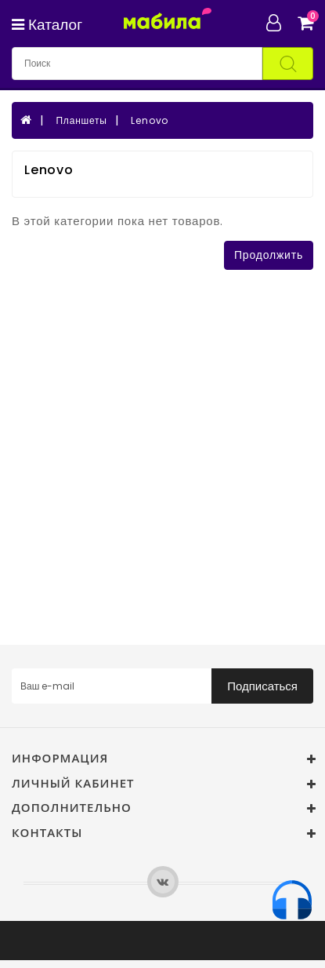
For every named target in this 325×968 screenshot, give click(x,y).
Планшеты (81, 120)
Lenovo (149, 120)
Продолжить (268, 255)
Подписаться (262, 686)
